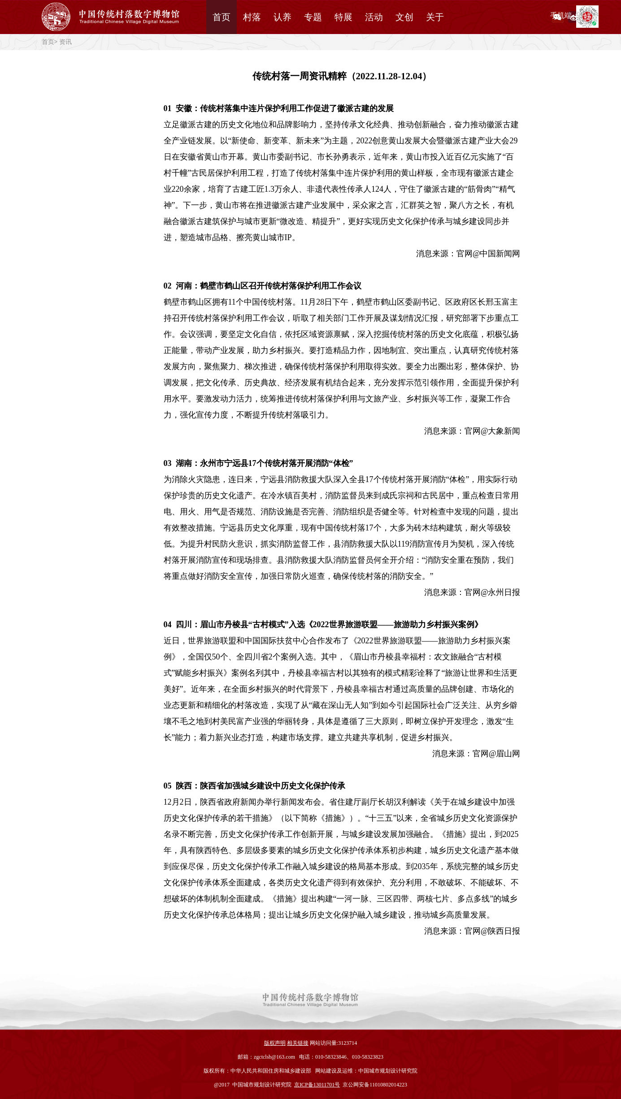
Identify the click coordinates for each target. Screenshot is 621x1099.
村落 (252, 17)
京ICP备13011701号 (317, 1085)
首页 (221, 17)
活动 (374, 17)
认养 (282, 17)
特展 (343, 17)
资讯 (65, 42)
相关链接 (297, 1043)
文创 (404, 17)
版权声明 (275, 1043)
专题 (313, 17)
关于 (435, 17)
